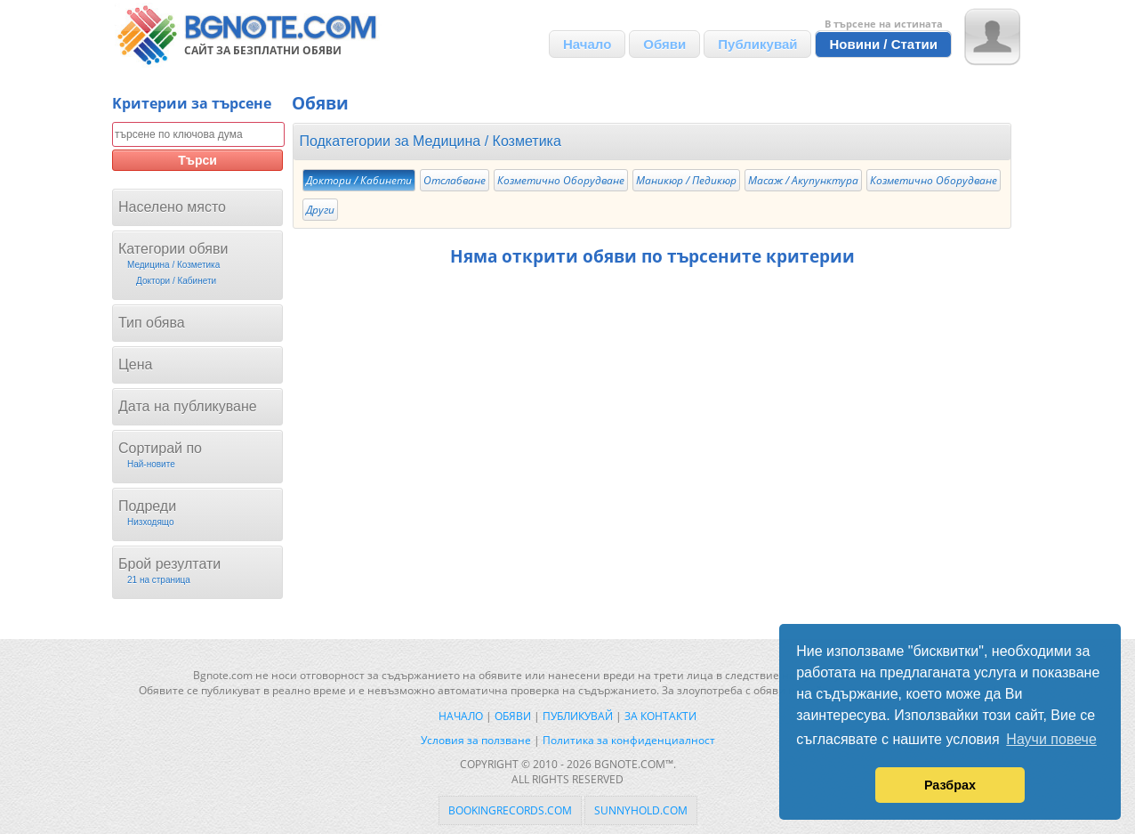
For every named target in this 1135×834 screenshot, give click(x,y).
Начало (587, 44)
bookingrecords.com (510, 810)
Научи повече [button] (1051, 739)
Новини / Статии (883, 44)
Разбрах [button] (950, 785)
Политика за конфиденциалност (629, 740)
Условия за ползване (476, 740)
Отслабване (454, 180)
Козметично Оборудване (560, 180)
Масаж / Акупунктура (803, 180)
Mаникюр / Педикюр (686, 180)
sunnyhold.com (641, 810)
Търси (197, 160)
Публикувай (757, 44)
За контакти (660, 716)
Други (320, 209)
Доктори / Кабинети (359, 180)
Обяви (664, 44)
